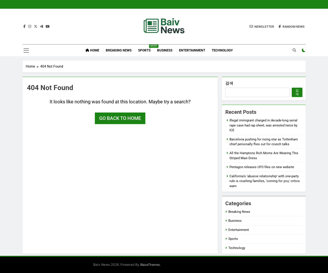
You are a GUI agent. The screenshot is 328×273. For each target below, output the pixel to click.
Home (92, 50)
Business (164, 50)
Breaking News (119, 50)
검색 (229, 83)
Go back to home (120, 118)
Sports (146, 48)
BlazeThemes (150, 264)
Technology (222, 50)
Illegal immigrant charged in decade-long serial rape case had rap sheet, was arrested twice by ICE (263, 125)
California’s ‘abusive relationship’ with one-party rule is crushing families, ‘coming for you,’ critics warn (264, 181)
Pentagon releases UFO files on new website (261, 167)
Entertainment (192, 50)
